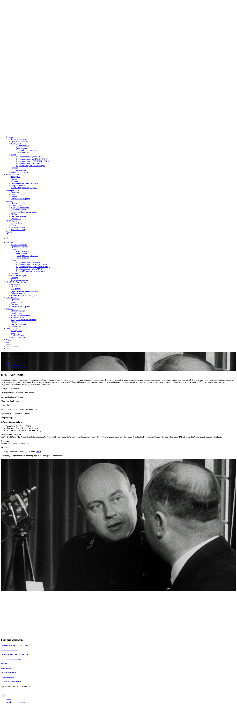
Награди (14, 168)
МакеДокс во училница (20, 208)
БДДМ (13, 225)
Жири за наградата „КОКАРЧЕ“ (29, 163)
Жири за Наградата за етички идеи (30, 166)
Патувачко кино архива (20, 199)
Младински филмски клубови (23, 212)
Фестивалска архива (19, 172)
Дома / (8, 363)
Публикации (16, 219)
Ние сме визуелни (18, 216)
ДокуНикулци (16, 205)
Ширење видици (18, 203)
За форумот (15, 177)
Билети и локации (18, 170)
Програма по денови (19, 141)
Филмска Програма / (14, 365)
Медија (9, 232)
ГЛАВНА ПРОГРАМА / (16, 367)
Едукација (10, 201)
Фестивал (10, 137)
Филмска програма (19, 139)
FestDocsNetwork (18, 227)
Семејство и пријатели (15, 702)
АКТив (14, 214)
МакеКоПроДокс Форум (16, 174)
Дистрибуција (12, 221)
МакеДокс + (16, 143)
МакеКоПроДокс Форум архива (24, 188)
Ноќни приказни (23, 152)
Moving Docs (16, 223)
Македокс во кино (18, 210)
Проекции (15, 192)
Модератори (16, 181)
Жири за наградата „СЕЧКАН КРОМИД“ (33, 161)
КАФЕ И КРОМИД (19, 230)
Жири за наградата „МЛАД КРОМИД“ (32, 159)
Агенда (14, 179)
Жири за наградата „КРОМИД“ (29, 157)
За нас (8, 700)
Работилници (21, 148)
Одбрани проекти (18, 185)
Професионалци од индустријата (24, 183)
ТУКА (38, 452)
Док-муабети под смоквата (27, 150)
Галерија (14, 196)
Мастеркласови (22, 146)
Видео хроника (17, 194)
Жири (13, 155)
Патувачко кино (12, 190)
